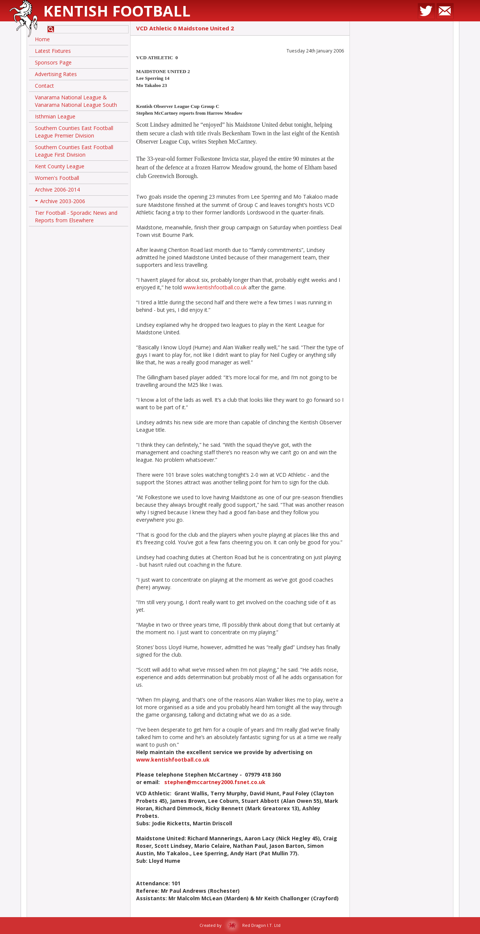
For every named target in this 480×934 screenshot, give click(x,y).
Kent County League (59, 166)
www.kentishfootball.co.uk (215, 287)
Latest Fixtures (53, 50)
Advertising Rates (56, 74)
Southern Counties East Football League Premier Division (74, 131)
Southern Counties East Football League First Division (74, 151)
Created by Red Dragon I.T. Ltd (240, 925)
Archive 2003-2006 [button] (60, 202)
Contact (44, 85)
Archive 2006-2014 (57, 189)
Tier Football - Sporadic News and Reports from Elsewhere (76, 216)
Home (42, 39)
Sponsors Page (53, 62)
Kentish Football (116, 10)
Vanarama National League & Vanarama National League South (76, 101)
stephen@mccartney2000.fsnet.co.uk (215, 782)
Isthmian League (55, 116)
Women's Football (57, 177)
